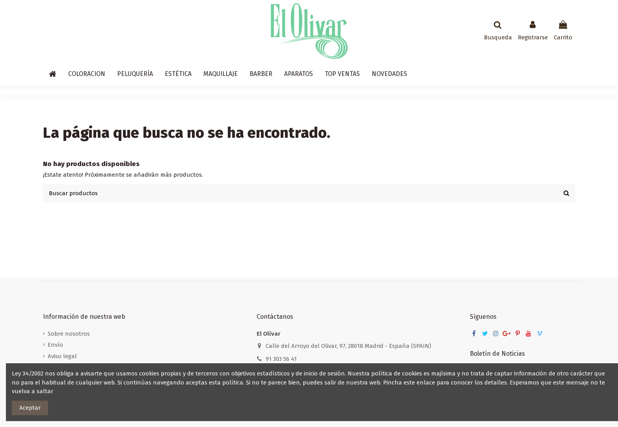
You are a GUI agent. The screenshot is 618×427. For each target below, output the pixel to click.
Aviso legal (62, 356)
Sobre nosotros (69, 333)
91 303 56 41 (281, 358)
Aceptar (30, 407)
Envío (55, 344)
